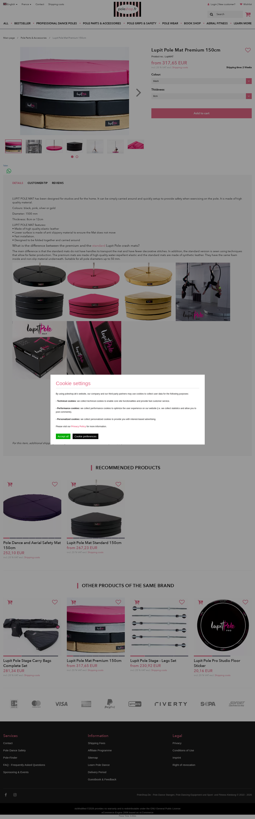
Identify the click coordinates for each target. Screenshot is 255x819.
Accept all (63, 436)
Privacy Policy (78, 426)
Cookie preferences (85, 436)
